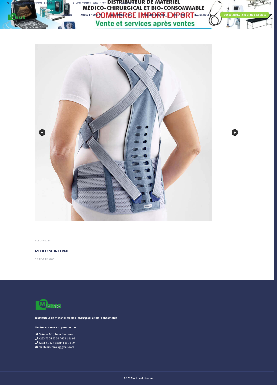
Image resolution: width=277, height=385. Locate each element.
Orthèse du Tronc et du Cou (236, 132)
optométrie (43, 132)
